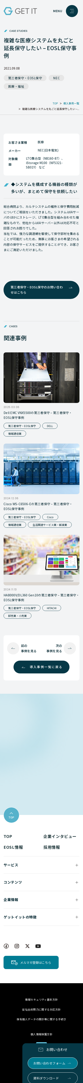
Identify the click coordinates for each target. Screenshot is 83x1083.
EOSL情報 (13, 847)
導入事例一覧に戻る (46, 667)
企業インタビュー (60, 836)
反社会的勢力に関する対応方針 (41, 1009)
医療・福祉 (16, 86)
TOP (8, 836)
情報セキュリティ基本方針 (41, 999)
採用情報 (51, 847)
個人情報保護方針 (42, 1034)
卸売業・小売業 (17, 616)
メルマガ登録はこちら (35, 962)
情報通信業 (14, 433)
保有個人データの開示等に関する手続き (41, 1019)
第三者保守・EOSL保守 (25, 78)
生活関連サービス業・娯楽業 (50, 525)
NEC (56, 78)
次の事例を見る (54, 648)
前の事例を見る (29, 648)
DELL (50, 426)
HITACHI (51, 608)
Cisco (50, 517)
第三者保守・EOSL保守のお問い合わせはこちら (37, 290)
